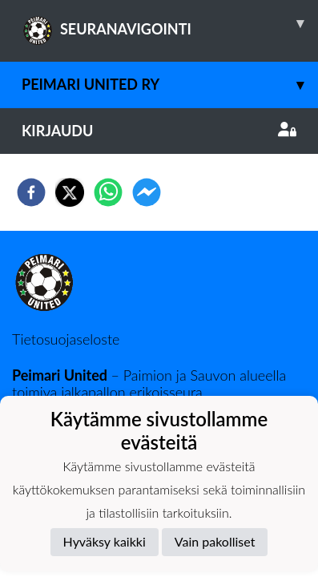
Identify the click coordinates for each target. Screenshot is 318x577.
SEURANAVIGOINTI (170, 23)
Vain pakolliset (215, 541)
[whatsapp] (108, 192)
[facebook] (31, 192)
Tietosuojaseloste (65, 339)
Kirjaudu (159, 130)
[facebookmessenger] (146, 192)
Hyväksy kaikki (104, 541)
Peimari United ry (170, 84)
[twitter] (69, 192)
